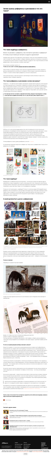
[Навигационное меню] (49, 1)
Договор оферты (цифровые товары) (45, 441)
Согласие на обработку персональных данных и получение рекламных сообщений (45, 445)
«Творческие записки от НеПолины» (29, 374)
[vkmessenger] (5, 441)
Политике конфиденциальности (37, 451)
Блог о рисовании (18, 435)
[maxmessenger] (7, 441)
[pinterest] (7, 438)
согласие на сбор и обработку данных (23, 451)
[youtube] (2, 441)
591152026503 (7, 434)
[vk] (5, 438)
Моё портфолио (27, 433)
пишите (37, 143)
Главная (16, 430)
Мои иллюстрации (27, 432)
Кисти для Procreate (18, 432)
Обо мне (25, 430)
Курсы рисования (18, 433)
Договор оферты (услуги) (44, 438)
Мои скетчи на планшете (26, 436)
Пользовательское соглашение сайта (44, 436)
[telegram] (2, 438)
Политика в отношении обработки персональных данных (44, 432)
